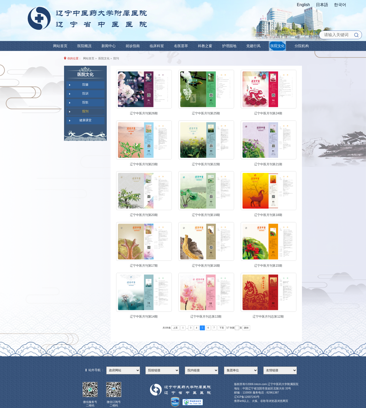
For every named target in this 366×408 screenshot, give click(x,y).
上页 (175, 328)
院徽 (85, 84)
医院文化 (104, 58)
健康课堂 (85, 120)
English (303, 5)
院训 (85, 93)
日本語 (322, 5)
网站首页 (88, 58)
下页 (221, 328)
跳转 (246, 328)
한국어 (340, 5)
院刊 (116, 58)
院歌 (85, 102)
